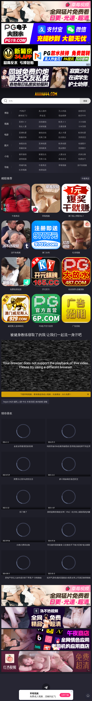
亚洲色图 (42, 143)
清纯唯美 (42, 148)
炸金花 (42, 115)
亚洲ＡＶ (23, 121)
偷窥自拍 (23, 143)
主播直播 (62, 126)
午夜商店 (42, 165)
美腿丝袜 (23, 148)
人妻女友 (62, 154)
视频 (6, 123)
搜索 (85, 101)
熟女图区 (62, 148)
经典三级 (42, 137)
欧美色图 (62, 143)
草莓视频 (62, 165)
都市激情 (23, 154)
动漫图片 (82, 143)
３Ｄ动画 (82, 121)
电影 (6, 134)
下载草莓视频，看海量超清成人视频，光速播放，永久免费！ (54, 394)
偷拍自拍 (42, 132)
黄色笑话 (62, 159)
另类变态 (82, 137)
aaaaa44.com (46, 94)
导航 (6, 167)
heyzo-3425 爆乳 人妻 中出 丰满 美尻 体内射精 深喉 (25, 401)
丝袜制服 (42, 126)
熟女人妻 (23, 126)
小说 (6, 156)
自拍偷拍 (42, 121)
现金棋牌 (62, 115)
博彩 (6, 112)
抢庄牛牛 (82, 115)
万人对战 (62, 111)
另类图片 (82, 148)
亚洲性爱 (23, 132)
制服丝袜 (23, 137)
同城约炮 (23, 165)
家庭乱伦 (42, 154)
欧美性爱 (82, 132)
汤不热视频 (82, 165)
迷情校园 (23, 159)
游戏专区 (82, 111)
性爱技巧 (82, 159)
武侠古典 (82, 154)
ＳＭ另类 (82, 126)
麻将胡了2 (22, 115)
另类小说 (42, 159)
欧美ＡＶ (62, 121)
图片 (6, 145)
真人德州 (42, 111)
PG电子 (23, 111)
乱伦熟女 (62, 137)
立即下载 (65, 695)
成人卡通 (62, 132)
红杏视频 (23, 169)
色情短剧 (42, 169)
